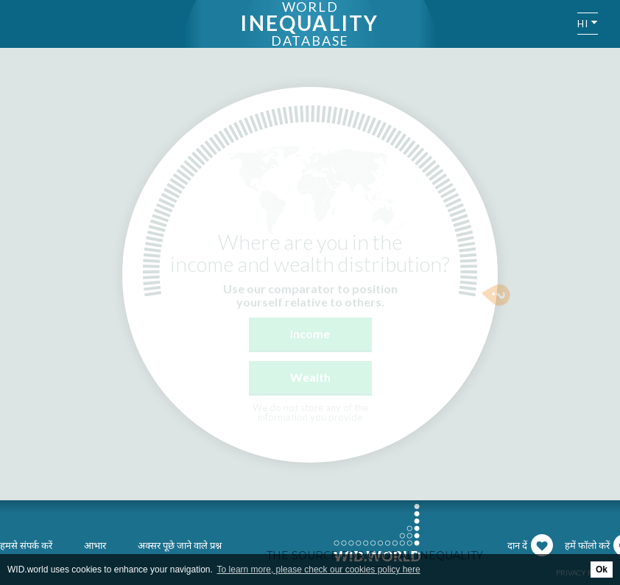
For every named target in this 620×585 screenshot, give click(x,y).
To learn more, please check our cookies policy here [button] (318, 569)
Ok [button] (601, 569)
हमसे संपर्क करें (26, 545)
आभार (95, 545)
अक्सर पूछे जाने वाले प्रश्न (180, 545)
